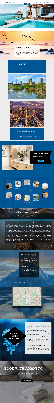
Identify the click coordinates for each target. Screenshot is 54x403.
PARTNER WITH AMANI (42, 2)
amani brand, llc (10, 2)
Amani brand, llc (24, 282)
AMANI (23, 255)
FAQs (50, 2)
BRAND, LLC (31, 255)
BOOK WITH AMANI (27, 4)
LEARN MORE (40, 160)
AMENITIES (36, 2)
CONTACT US (47, 2)
